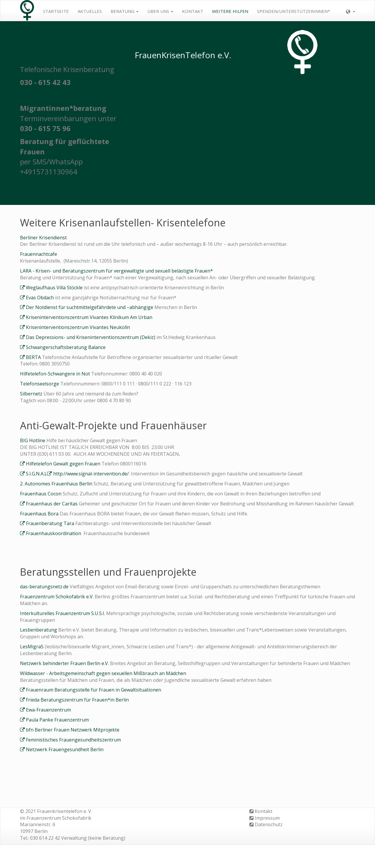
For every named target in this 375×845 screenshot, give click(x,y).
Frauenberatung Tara (50, 523)
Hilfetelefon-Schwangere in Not (55, 373)
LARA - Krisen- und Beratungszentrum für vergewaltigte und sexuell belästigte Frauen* (116, 271)
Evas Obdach (40, 297)
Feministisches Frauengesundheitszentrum (73, 740)
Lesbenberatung (38, 630)
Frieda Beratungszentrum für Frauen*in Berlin (77, 700)
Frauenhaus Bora (40, 513)
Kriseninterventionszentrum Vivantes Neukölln (78, 327)
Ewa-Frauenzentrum (48, 710)
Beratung (125, 11)
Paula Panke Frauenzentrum (57, 720)
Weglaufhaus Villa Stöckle (55, 287)
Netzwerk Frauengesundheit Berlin (65, 749)
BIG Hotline (33, 440)
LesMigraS (32, 646)
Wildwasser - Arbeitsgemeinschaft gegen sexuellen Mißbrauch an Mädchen (103, 673)
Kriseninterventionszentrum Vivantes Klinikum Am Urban (89, 317)
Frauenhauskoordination (55, 533)
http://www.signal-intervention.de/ (91, 473)
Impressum (267, 818)
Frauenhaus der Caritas (52, 503)
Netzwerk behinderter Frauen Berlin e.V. (65, 663)
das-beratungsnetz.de (45, 586)
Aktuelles (90, 11)
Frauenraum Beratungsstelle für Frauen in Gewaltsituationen (93, 690)
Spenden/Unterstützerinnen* (293, 11)
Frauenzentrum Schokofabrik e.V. (57, 596)
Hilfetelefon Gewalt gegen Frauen (63, 463)
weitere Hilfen (230, 11)
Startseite (56, 11)
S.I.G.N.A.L (36, 473)
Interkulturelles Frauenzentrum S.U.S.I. (63, 613)
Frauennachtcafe (38, 254)
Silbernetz (31, 393)
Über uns (160, 11)
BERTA (33, 357)
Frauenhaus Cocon (41, 493)
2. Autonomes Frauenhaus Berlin (57, 483)
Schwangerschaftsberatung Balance (66, 347)
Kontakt (192, 11)
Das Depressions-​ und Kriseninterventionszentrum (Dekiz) (90, 337)
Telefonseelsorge (40, 383)
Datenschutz (269, 824)
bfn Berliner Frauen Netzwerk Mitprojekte (72, 730)
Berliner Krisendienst (43, 237)
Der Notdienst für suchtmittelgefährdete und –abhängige (90, 307)
